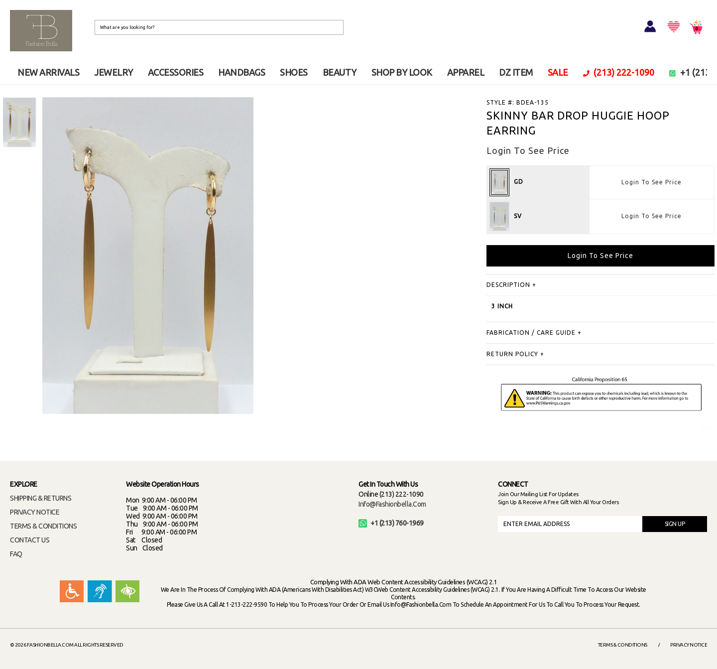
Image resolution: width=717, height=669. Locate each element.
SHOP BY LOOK (401, 72)
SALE (558, 72)
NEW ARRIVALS (48, 72)
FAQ (16, 554)
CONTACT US (29, 540)
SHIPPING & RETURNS (40, 498)
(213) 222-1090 (619, 72)
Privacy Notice (688, 645)
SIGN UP (675, 524)
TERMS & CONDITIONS (43, 526)
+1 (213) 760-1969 (391, 523)
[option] (19, 122)
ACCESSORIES (176, 72)
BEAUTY (340, 72)
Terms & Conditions (622, 645)
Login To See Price (651, 182)
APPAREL (465, 72)
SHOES (294, 72)
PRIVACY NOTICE (34, 512)
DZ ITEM (516, 72)
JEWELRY (113, 72)
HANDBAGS (241, 72)
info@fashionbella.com (392, 504)
